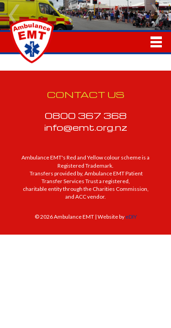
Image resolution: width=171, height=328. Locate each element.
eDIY (131, 216)
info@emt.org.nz (85, 127)
